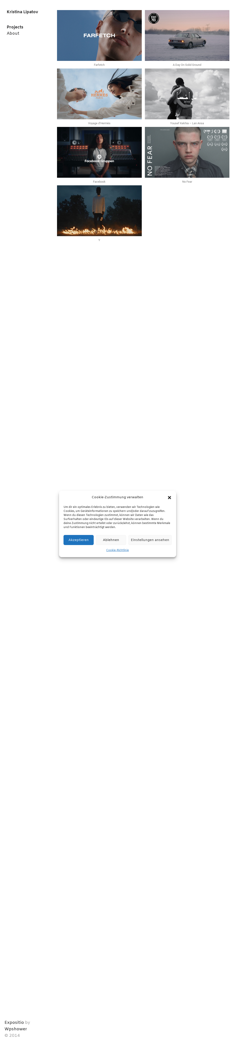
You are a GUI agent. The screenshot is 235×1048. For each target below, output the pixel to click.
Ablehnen (111, 540)
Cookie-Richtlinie (117, 550)
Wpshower (15, 1029)
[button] (169, 497)
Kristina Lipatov (22, 12)
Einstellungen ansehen (150, 540)
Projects (15, 27)
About (13, 33)
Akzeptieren (78, 540)
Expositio (14, 1023)
